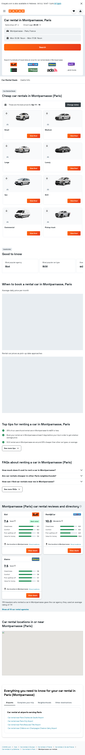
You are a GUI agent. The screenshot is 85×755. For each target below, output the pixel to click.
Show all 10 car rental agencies (15, 609)
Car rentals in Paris (28, 749)
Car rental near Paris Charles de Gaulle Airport (26, 717)
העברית (57, 3)
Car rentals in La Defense (10, 749)
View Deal (33, 136)
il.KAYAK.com (6, 747)
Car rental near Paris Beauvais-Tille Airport (24, 725)
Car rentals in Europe (27, 747)
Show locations (34, 544)
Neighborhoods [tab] (44, 702)
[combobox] (12, 25)
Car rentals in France (45, 747)
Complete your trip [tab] (25, 702)
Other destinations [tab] (63, 702)
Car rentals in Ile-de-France (64, 747)
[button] (81, 4)
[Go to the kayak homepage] (17, 11)
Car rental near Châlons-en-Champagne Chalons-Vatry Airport (32, 728)
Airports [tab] (9, 702)
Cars (15, 747)
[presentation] (80, 506)
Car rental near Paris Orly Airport (20, 721)
